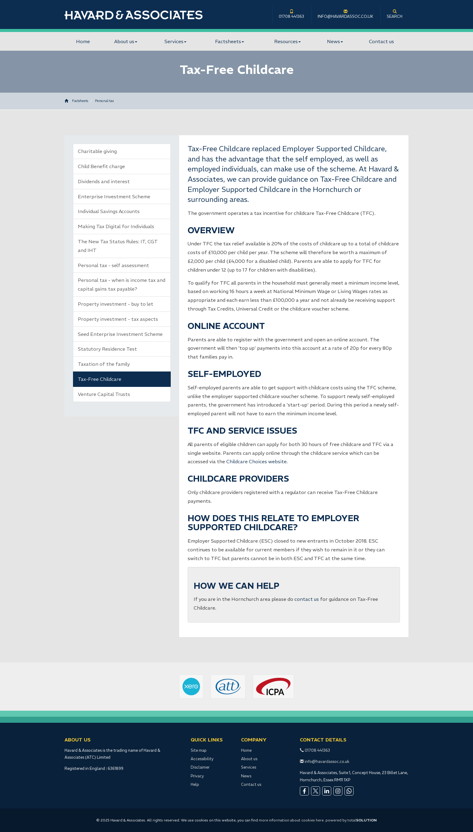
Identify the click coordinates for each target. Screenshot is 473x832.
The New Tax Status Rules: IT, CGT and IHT (118, 245)
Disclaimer (200, 767)
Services (175, 41)
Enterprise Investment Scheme (114, 196)
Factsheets (229, 41)
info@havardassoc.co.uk (345, 14)
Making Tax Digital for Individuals (116, 226)
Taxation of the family (104, 364)
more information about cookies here (291, 820)
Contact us (381, 41)
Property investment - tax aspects (118, 319)
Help (195, 784)
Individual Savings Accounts (109, 211)
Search (394, 14)
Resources (287, 41)
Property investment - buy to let (115, 304)
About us (125, 41)
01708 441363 (291, 14)
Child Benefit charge (101, 166)
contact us (306, 599)
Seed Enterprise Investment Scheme (120, 334)
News (335, 41)
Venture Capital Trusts (104, 394)
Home (83, 41)
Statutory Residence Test (107, 349)
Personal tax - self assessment (113, 265)
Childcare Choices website (256, 461)
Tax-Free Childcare (99, 379)
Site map (199, 750)
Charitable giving (97, 151)
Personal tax (104, 101)
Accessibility (202, 758)
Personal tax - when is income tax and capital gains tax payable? (121, 284)
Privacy (197, 776)
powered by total (351, 820)
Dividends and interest (104, 181)
